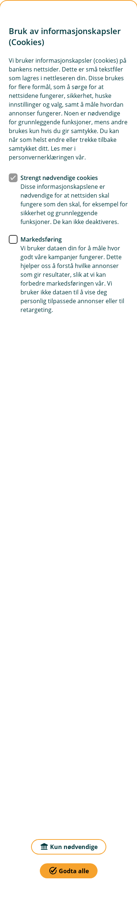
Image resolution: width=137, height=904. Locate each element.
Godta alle (69, 870)
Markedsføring (41, 239)
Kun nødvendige (69, 846)
